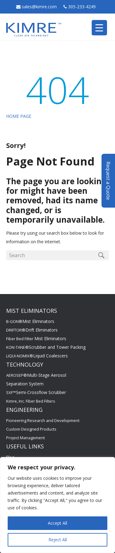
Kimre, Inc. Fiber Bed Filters (30, 401)
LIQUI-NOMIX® (37, 356)
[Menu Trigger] (99, 27)
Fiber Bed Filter (36, 338)
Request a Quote (108, 180)
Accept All (57, 523)
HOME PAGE (18, 116)
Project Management (25, 437)
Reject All (57, 540)
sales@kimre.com (40, 7)
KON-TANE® (46, 347)
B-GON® (30, 321)
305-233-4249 (82, 7)
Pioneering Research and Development (42, 420)
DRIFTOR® (32, 330)
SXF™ (36, 392)
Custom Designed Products (31, 429)
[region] (57, 505)
